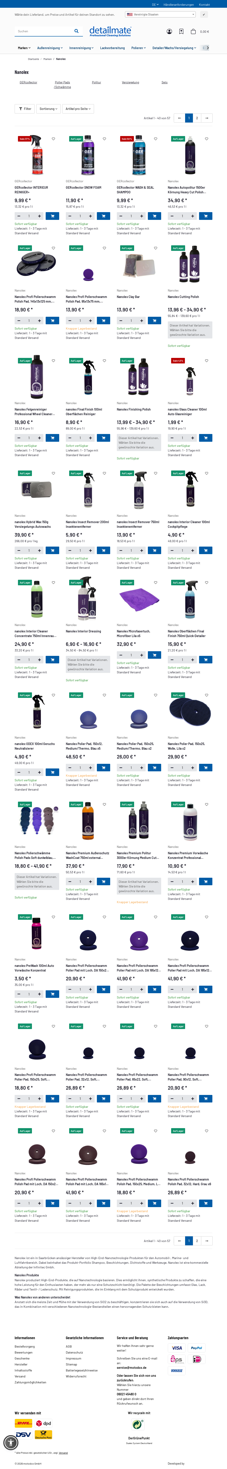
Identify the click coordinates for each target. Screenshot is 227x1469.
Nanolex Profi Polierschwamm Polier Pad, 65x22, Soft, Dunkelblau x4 (137, 1077)
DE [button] (154, 4)
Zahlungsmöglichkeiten (30, 1382)
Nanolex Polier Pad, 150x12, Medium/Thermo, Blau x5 (84, 746)
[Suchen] (42, 31)
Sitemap (71, 1364)
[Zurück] (179, 118)
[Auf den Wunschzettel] (53, 138)
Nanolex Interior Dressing (83, 631)
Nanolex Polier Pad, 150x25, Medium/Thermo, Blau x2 (135, 746)
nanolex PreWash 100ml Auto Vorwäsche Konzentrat (34, 968)
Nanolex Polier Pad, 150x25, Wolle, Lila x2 (186, 746)
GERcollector (28, 82)
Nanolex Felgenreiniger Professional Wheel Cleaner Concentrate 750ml (33, 411)
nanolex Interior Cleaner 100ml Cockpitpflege (189, 524)
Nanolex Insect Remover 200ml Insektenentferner (87, 524)
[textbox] (160, 14)
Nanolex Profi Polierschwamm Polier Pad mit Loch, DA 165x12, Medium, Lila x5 (138, 968)
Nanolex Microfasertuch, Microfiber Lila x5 (133, 633)
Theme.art (191, 1463)
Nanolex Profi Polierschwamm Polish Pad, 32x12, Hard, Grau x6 (189, 1181)
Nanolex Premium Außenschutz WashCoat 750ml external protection (87, 855)
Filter (25, 109)
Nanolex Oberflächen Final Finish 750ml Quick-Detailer (186, 633)
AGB (69, 1346)
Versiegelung (130, 82)
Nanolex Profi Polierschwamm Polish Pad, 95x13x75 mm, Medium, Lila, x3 (86, 299)
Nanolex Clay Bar (128, 297)
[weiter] (207, 118)
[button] (169, 31)
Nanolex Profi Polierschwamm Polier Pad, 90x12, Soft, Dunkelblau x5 (188, 1077)
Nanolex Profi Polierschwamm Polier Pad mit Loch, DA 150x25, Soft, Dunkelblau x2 (87, 968)
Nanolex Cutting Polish (183, 297)
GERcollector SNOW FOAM (83, 187)
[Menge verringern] (19, 216)
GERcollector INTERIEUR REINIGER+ (31, 190)
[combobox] (160, 14)
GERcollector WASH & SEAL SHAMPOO (135, 190)
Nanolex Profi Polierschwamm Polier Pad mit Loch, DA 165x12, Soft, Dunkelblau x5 (189, 968)
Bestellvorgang (25, 1346)
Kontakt (204, 4)
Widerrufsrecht (76, 1376)
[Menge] (29, 216)
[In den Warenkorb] (52, 216)
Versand (20, 1376)
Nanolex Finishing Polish (134, 409)
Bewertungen (24, 1352)
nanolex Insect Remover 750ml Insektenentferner (138, 524)
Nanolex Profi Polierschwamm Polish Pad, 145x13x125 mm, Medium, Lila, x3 (35, 299)
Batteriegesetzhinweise (82, 1370)
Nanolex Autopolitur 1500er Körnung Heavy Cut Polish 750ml (186, 190)
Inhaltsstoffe (23, 1370)
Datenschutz (74, 1352)
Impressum (73, 1358)
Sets (165, 82)
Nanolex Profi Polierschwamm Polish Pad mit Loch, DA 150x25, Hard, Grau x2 (36, 1181)
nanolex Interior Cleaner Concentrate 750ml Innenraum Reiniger (36, 633)
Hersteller (21, 1364)
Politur (96, 82)
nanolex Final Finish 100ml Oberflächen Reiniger (84, 411)
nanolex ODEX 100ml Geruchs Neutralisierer (35, 746)
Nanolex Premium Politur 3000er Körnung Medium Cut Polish (137, 855)
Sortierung (47, 109)
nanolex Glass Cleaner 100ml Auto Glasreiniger (187, 411)
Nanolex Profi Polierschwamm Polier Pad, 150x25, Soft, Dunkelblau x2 (35, 1077)
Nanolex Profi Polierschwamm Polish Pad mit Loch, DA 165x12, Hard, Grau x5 (87, 1181)
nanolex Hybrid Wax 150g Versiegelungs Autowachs (33, 524)
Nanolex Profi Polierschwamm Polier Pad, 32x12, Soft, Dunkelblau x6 (86, 1077)
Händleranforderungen (179, 4)
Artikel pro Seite (77, 109)
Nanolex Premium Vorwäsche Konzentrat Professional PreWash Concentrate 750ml (188, 855)
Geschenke (22, 1358)
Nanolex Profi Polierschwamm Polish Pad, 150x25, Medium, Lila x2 (139, 1181)
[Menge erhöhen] (39, 216)
